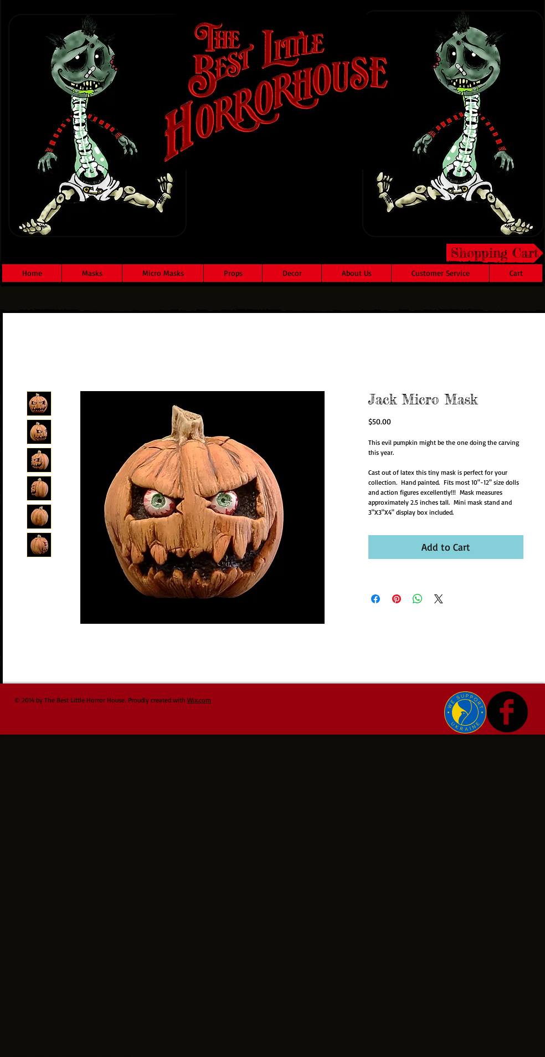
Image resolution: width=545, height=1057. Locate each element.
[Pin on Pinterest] (396, 599)
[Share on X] (438, 599)
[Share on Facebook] (375, 599)
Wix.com (199, 700)
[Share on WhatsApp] (417, 599)
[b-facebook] (507, 712)
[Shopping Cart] (494, 253)
